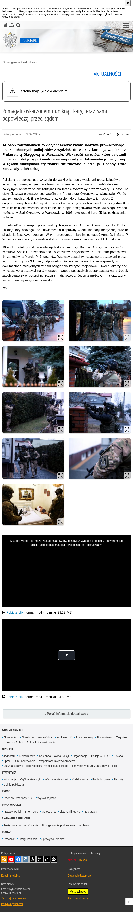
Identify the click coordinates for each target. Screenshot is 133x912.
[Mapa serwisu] (11, 25)
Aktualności (30, 62)
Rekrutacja (90, 811)
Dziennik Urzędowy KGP (18, 798)
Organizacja (80, 756)
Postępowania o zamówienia (21, 825)
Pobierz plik (14, 612)
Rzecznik (9, 839)
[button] (126, 25)
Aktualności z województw (37, 737)
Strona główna (11, 62)
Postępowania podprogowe (58, 825)
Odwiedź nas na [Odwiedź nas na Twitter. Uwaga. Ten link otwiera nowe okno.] (39, 859)
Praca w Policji (11, 805)
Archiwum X (64, 737)
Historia (118, 756)
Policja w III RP (100, 756)
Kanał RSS (4, 859)
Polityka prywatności (12, 904)
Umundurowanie (25, 761)
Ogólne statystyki (30, 779)
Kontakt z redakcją (10, 875)
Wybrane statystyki (56, 779)
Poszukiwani (104, 737)
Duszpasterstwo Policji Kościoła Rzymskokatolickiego (36, 765)
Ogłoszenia (49, 811)
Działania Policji (12, 730)
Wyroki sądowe (46, 798)
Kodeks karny (80, 779)
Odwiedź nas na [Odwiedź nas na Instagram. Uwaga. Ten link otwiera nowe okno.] (25, 859)
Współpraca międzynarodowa (57, 761)
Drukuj (123, 134)
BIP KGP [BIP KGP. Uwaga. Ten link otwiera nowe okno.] (83, 860)
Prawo (6, 791)
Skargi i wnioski (27, 839)
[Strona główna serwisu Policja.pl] (5, 25)
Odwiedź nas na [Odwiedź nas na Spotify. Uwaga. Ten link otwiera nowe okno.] (54, 859)
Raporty (118, 779)
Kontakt (7, 832)
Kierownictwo (27, 756)
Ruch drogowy (84, 737)
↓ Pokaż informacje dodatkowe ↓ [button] (67, 713)
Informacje (10, 779)
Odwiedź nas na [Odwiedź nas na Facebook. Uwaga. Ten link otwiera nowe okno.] (18, 859)
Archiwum (85, 825)
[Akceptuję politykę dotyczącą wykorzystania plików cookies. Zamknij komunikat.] (128, 3)
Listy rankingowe (70, 811)
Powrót (105, 134)
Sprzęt (7, 761)
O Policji (7, 749)
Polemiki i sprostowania (41, 742)
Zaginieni (121, 737)
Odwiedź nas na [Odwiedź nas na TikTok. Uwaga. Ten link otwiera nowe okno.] (46, 859)
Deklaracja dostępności (80, 875)
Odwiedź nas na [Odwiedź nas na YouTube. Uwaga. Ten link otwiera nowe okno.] (11, 859)
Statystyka (9, 772)
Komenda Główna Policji (54, 756)
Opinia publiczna (14, 784)
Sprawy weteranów (52, 839)
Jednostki (9, 756)
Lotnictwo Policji (13, 742)
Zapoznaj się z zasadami (13, 898)
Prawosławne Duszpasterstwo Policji (94, 765)
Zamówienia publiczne (16, 818)
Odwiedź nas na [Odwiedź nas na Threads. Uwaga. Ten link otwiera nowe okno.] (32, 859)
